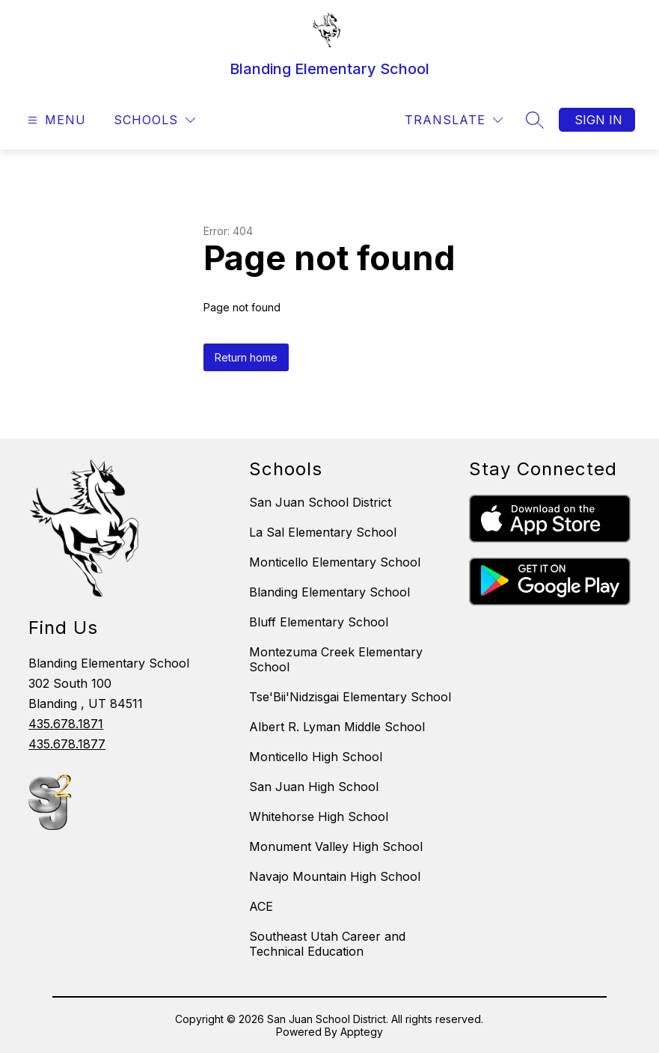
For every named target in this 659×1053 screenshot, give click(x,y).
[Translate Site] (453, 120)
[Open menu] (55, 120)
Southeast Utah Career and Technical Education (327, 944)
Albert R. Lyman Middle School (337, 726)
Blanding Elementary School (329, 592)
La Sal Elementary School (322, 532)
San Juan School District (320, 502)
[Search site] (535, 120)
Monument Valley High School (336, 846)
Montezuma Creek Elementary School (336, 659)
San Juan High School (313, 786)
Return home (246, 357)
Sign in (598, 119)
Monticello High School (315, 756)
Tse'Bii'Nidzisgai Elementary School (350, 696)
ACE (261, 906)
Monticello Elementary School (334, 562)
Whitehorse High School (318, 816)
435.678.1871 (65, 723)
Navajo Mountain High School (334, 876)
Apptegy (361, 1031)
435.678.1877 (66, 743)
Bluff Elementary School (318, 621)
